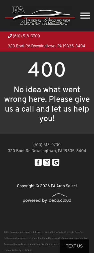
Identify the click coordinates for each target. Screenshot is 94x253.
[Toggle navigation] (85, 15)
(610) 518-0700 (24, 36)
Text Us (74, 246)
